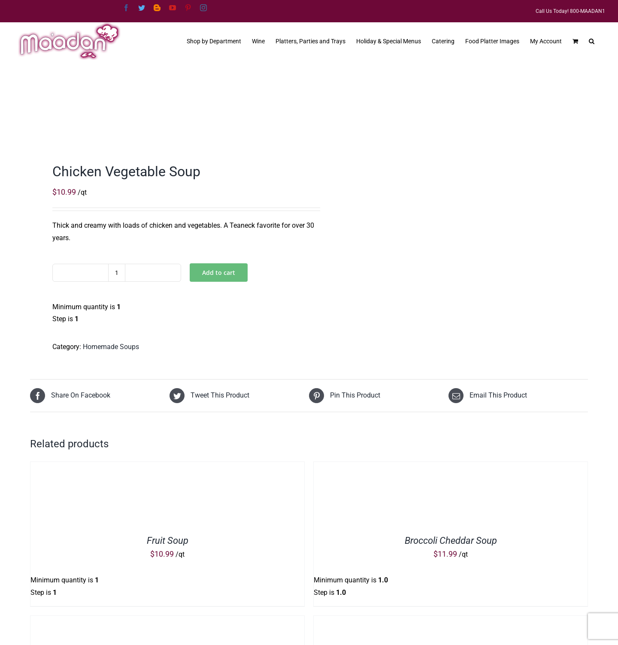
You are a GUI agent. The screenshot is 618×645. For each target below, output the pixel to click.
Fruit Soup (167, 540)
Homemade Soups (111, 347)
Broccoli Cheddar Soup (451, 540)
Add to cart (218, 272)
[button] (591, 40)
